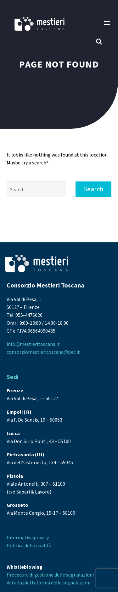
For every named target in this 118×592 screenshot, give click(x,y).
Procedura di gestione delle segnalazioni (50, 574)
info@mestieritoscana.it (33, 344)
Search (93, 189)
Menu (107, 23)
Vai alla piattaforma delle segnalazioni (48, 582)
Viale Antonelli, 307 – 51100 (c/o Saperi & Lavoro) (36, 484)
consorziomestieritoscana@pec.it (43, 352)
